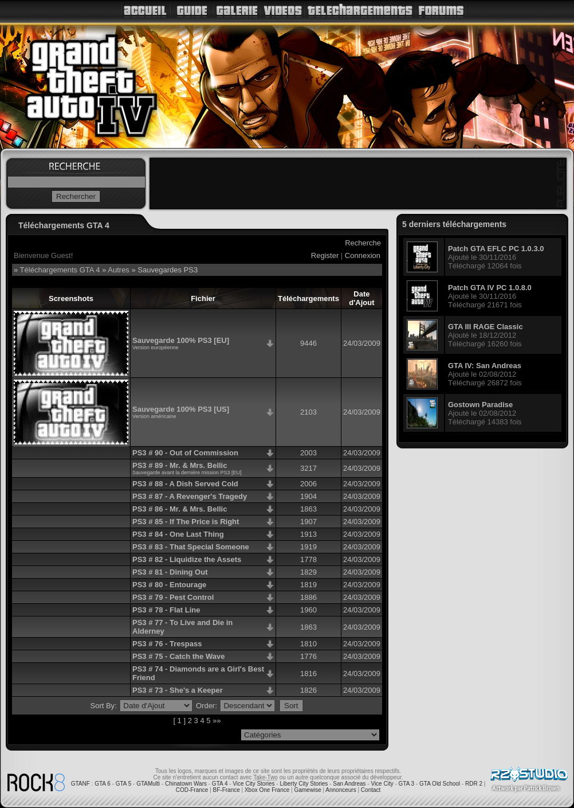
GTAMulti (148, 783)
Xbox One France (267, 790)
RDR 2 (473, 783)
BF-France (226, 790)
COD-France (192, 790)
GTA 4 (220, 783)
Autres (118, 270)
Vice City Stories (253, 783)
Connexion (362, 255)
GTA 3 (407, 783)
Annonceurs (340, 790)
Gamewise (307, 790)
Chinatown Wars (186, 783)
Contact (370, 790)
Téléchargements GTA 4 (60, 270)
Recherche (363, 243)
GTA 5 (124, 783)
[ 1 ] (179, 720)
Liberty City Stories (304, 783)
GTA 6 (103, 783)
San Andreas (349, 783)
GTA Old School (439, 783)
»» (217, 720)
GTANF (80, 783)
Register (325, 255)
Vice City (382, 783)
